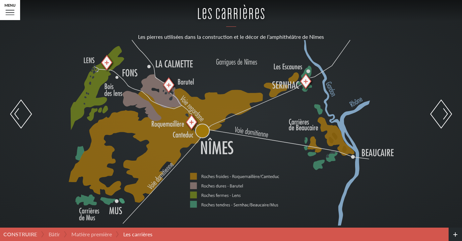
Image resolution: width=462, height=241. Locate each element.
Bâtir (54, 234)
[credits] (455, 234)
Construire (20, 234)
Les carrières (137, 234)
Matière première (91, 234)
